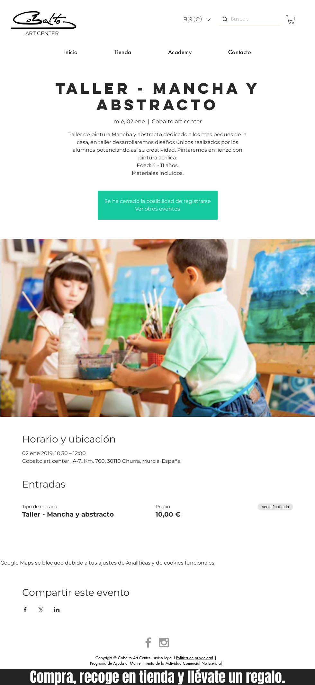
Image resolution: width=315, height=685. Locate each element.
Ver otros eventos (157, 209)
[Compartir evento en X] (41, 609)
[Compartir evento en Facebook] (25, 609)
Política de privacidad (194, 658)
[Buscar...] (248, 19)
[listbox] (197, 19)
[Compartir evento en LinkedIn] (57, 609)
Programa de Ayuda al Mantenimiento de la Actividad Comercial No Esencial (156, 663)
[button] (197, 19)
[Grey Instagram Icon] (164, 642)
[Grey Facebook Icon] (148, 642)
